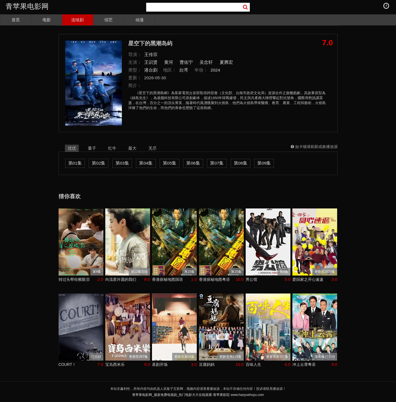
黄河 (168, 62)
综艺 (108, 19)
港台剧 (151, 70)
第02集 (98, 163)
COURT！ (67, 364)
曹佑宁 (186, 62)
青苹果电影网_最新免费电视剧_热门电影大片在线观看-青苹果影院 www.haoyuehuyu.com (198, 395)
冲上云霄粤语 (304, 364)
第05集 (169, 163)
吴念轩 (206, 62)
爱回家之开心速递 (307, 279)
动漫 (139, 19)
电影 (47, 19)
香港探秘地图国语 (167, 279)
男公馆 (251, 279)
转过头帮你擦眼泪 (74, 279)
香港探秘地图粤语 (214, 279)
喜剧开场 (159, 364)
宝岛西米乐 (115, 364)
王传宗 (151, 54)
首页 (16, 19)
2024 (215, 70)
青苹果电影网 (27, 6)
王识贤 (151, 62)
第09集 (264, 163)
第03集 (122, 163)
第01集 (75, 163)
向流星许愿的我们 (120, 279)
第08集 (240, 163)
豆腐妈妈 (206, 364)
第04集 (146, 163)
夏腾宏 (226, 62)
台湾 (183, 70)
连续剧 (77, 19)
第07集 (217, 163)
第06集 (193, 163)
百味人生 (253, 364)
